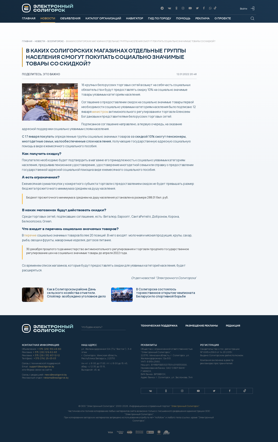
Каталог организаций (103, 18)
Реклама (202, 18)
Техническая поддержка (159, 325)
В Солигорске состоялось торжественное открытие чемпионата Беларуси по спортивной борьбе (153, 294)
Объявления (70, 18)
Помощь (183, 18)
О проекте (223, 18)
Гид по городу (159, 18)
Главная (28, 18)
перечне (30, 235)
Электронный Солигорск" (185, 406)
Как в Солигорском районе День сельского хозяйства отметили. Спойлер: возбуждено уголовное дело (64, 294)
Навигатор (134, 18)
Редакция (233, 325)
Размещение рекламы (201, 325)
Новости (47, 18)
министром (100, 112)
